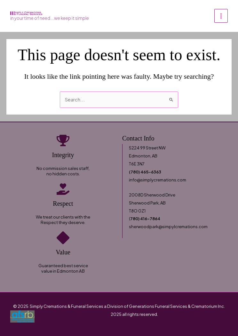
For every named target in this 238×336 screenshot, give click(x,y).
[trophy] (63, 140)
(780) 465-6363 (145, 171)
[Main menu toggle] (221, 15)
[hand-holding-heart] (63, 189)
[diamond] (63, 238)
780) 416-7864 (145, 218)
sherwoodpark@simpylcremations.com (168, 226)
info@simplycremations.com (157, 179)
